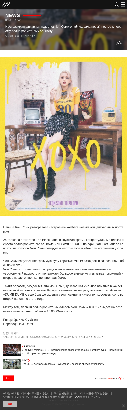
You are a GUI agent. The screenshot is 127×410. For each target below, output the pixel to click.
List (8, 378)
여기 (77, 396)
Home (8, 20)
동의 (10, 403)
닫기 (123, 406)
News (18, 20)
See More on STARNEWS (109, 378)
